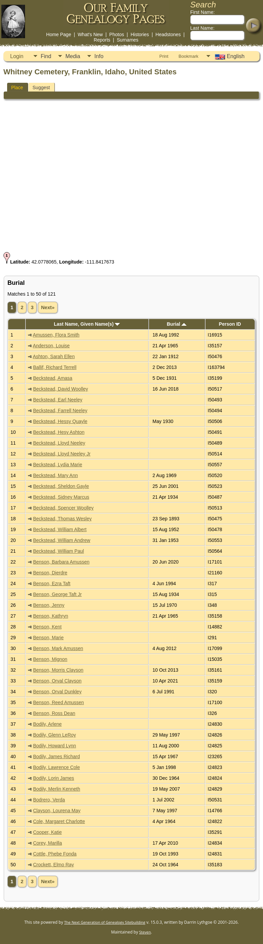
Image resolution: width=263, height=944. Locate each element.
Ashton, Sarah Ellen (54, 356)
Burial (177, 324)
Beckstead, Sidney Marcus (61, 497)
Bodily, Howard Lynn (54, 745)
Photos (116, 34)
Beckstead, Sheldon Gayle (61, 486)
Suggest (41, 87)
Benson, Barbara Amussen (61, 562)
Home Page (58, 34)
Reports (102, 40)
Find (46, 56)
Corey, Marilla (47, 843)
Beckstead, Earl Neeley (58, 399)
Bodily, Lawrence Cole (56, 767)
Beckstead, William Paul (58, 551)
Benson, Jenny (49, 605)
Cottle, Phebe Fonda (54, 853)
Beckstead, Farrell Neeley (60, 410)
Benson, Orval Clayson (57, 681)
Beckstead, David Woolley (60, 389)
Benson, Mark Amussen (58, 648)
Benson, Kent (47, 626)
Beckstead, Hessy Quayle (60, 421)
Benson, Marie (48, 637)
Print (164, 56)
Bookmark (188, 56)
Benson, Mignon (50, 659)
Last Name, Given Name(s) (87, 324)
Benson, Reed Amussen (58, 702)
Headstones (168, 34)
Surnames (127, 40)
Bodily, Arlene (47, 724)
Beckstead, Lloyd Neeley (59, 443)
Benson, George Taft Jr (57, 594)
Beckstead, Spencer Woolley (63, 508)
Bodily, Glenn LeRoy (54, 735)
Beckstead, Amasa (52, 378)
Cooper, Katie (47, 832)
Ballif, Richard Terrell (54, 367)
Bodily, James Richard (56, 756)
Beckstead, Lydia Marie (57, 464)
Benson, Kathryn (50, 616)
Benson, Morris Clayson (58, 670)
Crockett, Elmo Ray (53, 864)
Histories (140, 34)
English (229, 56)
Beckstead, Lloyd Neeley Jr (62, 453)
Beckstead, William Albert (60, 529)
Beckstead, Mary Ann (55, 475)
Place (17, 87)
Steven (145, 932)
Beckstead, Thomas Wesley (62, 518)
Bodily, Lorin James (53, 778)
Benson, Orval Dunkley (57, 691)
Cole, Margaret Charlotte (59, 821)
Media (72, 56)
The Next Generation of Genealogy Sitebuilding (105, 922)
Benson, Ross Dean (54, 713)
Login (16, 56)
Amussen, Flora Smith (56, 335)
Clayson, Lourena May (57, 810)
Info (99, 56)
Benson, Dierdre (50, 572)
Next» (47, 307)
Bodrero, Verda (49, 799)
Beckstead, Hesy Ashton (59, 432)
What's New (90, 34)
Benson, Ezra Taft (51, 583)
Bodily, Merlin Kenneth (56, 789)
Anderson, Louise (51, 345)
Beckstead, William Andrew (61, 540)
